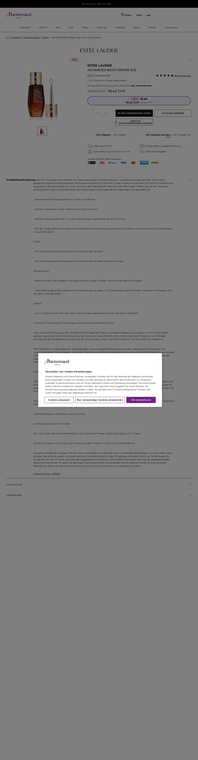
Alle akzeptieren (141, 400)
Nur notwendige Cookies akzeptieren (100, 400)
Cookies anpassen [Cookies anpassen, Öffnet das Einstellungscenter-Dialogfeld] (59, 400)
